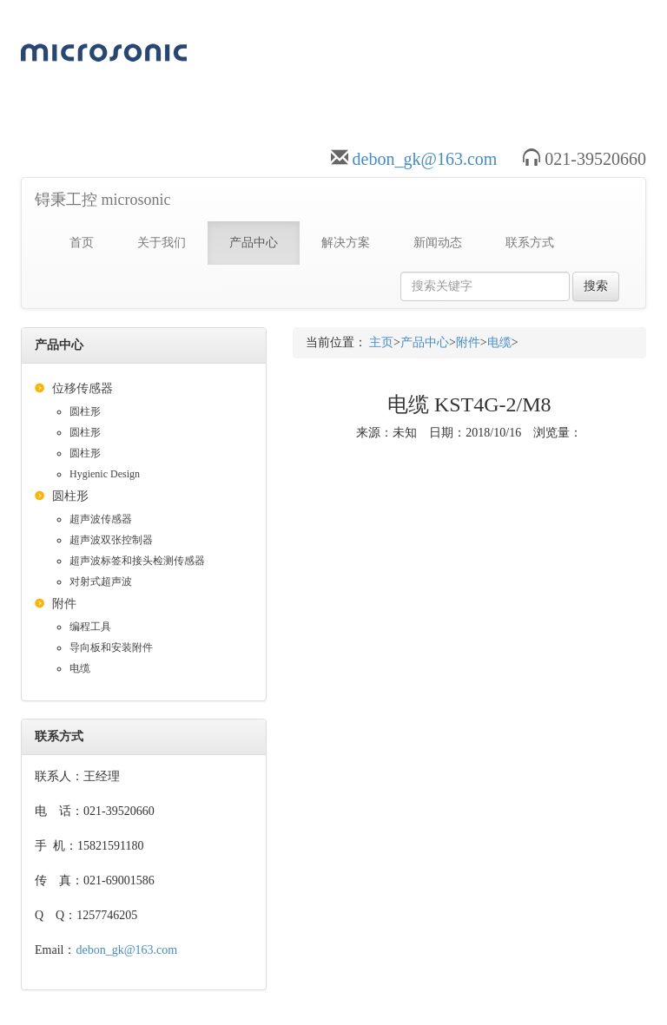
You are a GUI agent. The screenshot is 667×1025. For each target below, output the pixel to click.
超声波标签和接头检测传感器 (137, 561)
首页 (81, 242)
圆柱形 (85, 411)
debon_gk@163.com (425, 158)
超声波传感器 (100, 519)
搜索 (596, 285)
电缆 (79, 668)
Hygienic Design (104, 474)
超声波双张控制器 (111, 540)
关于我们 (161, 242)
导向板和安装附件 (111, 647)
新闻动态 (437, 242)
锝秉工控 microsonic (102, 199)
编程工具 (90, 627)
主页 (381, 342)
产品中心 (253, 242)
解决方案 (345, 242)
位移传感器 (82, 388)
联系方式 (529, 242)
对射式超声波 (100, 581)
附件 (64, 603)
